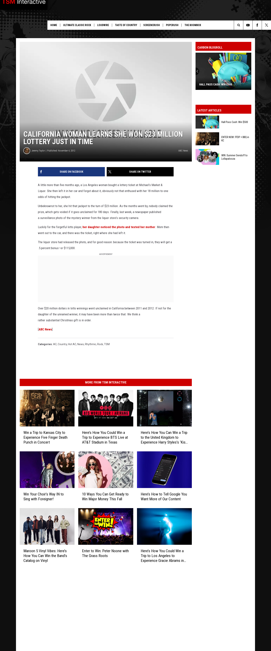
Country (62, 344)
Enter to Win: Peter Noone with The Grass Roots (105, 553)
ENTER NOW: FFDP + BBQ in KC (235, 139)
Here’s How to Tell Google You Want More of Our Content (164, 496)
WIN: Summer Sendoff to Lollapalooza (234, 157)
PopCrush (172, 25)
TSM (107, 344)
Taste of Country (126, 25)
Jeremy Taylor (38, 150)
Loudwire (103, 25)
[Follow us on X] (266, 25)
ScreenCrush (151, 25)
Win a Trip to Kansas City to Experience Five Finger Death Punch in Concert (45, 437)
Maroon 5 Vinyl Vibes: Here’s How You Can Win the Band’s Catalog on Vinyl (45, 556)
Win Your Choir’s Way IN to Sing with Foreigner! (43, 496)
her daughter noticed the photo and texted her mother (119, 227)
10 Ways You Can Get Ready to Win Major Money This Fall (105, 496)
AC (55, 344)
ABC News (45, 329)
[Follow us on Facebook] (257, 25)
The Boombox (193, 25)
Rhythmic (90, 344)
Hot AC (72, 344)
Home (53, 25)
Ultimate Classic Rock (77, 25)
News (80, 344)
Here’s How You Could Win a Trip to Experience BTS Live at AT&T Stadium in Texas (105, 437)
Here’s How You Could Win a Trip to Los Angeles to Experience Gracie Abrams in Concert (162, 556)
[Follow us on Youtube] (247, 25)
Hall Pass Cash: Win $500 (215, 84)
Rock (100, 344)
